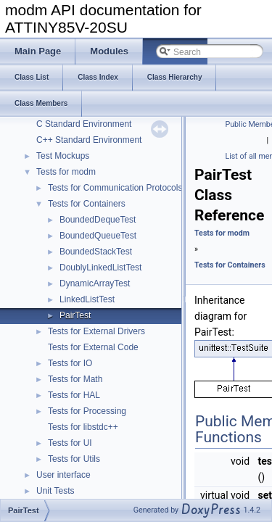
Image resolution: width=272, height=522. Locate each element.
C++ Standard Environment (88, 140)
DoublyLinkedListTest (100, 267)
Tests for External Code (93, 347)
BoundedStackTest (95, 251)
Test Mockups (62, 156)
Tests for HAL (74, 395)
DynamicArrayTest (94, 283)
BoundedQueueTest (97, 236)
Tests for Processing (87, 411)
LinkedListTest (87, 299)
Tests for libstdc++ (83, 427)
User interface (63, 475)
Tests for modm (66, 172)
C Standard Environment (83, 124)
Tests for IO (70, 363)
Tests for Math (75, 379)
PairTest (75, 315)
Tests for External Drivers (96, 331)
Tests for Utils (74, 459)
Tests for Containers (86, 204)
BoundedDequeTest (97, 220)
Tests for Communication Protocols (115, 188)
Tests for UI (70, 443)
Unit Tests (55, 491)
